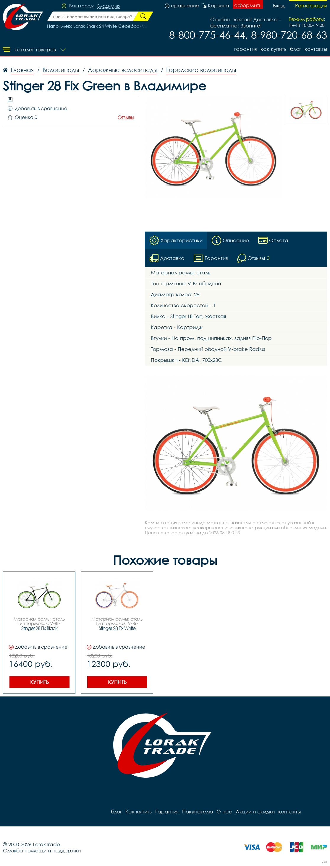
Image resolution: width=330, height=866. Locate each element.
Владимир (108, 6)
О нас (224, 811)
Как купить (274, 49)
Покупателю (197, 811)
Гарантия (245, 49)
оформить (247, 5)
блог (295, 49)
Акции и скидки (255, 811)
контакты (316, 49)
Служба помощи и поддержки (42, 850)
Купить (39, 682)
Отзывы (126, 117)
